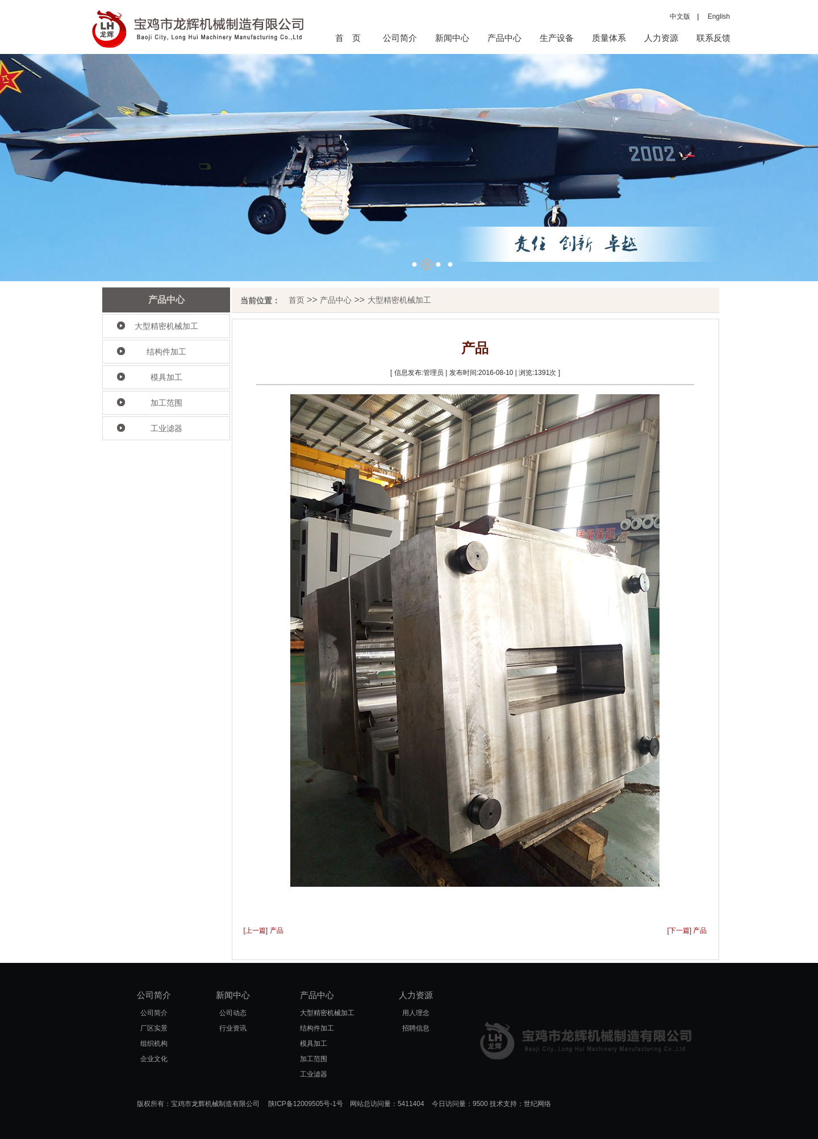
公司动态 (233, 1013)
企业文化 (154, 1059)
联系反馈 (713, 38)
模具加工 (166, 377)
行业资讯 (233, 1028)
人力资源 (661, 38)
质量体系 (609, 38)
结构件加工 (166, 351)
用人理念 (415, 1013)
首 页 (348, 38)
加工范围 (166, 402)
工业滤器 (166, 428)
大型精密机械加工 (166, 326)
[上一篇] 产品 (263, 930)
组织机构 (154, 1044)
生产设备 (557, 38)
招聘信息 (415, 1028)
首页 (296, 299)
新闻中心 (452, 38)
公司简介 (400, 38)
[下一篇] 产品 (687, 930)
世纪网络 (537, 1104)
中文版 (680, 16)
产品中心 (504, 38)
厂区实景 (154, 1028)
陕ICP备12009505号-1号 (305, 1104)
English (715, 16)
